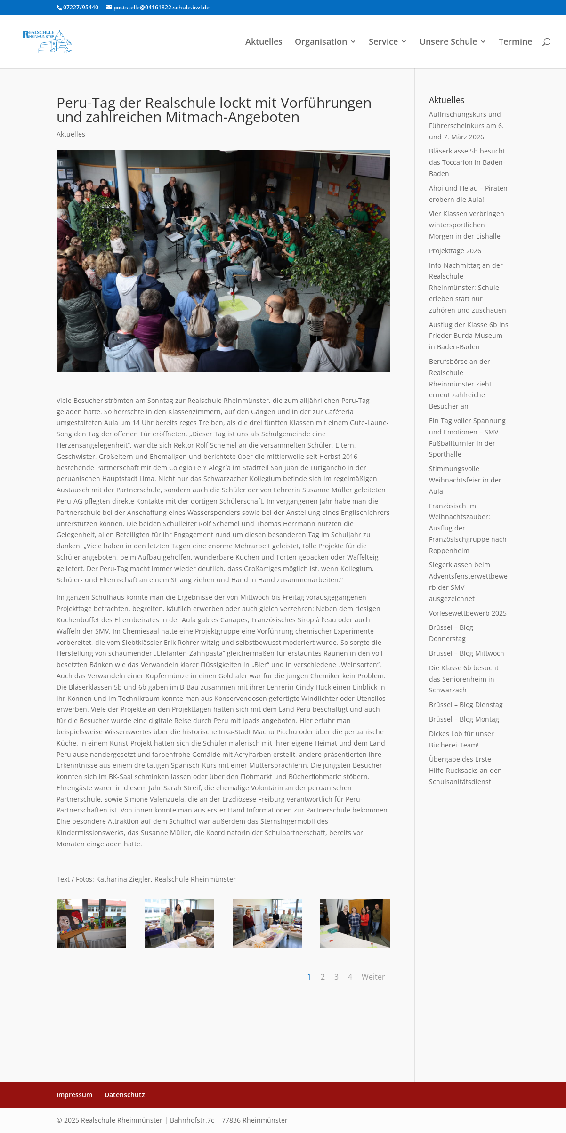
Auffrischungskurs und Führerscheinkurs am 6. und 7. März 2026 (466, 125)
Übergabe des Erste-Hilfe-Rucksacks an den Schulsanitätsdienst (465, 770)
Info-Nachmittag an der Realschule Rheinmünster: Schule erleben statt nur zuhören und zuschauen (467, 287)
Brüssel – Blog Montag (464, 719)
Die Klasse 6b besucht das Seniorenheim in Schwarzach (464, 679)
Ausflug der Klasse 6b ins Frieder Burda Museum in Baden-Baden (469, 336)
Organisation (321, 42)
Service (383, 42)
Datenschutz (125, 1094)
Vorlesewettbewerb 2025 (468, 613)
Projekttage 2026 (455, 250)
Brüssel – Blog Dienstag (466, 704)
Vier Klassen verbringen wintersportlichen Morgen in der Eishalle (466, 225)
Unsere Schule (448, 42)
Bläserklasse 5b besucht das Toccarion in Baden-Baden (467, 162)
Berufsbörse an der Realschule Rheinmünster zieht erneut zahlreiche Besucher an (460, 383)
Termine (515, 42)
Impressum (74, 1094)
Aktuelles (264, 42)
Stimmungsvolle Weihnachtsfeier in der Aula (465, 480)
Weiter (373, 977)
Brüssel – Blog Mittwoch (466, 653)
